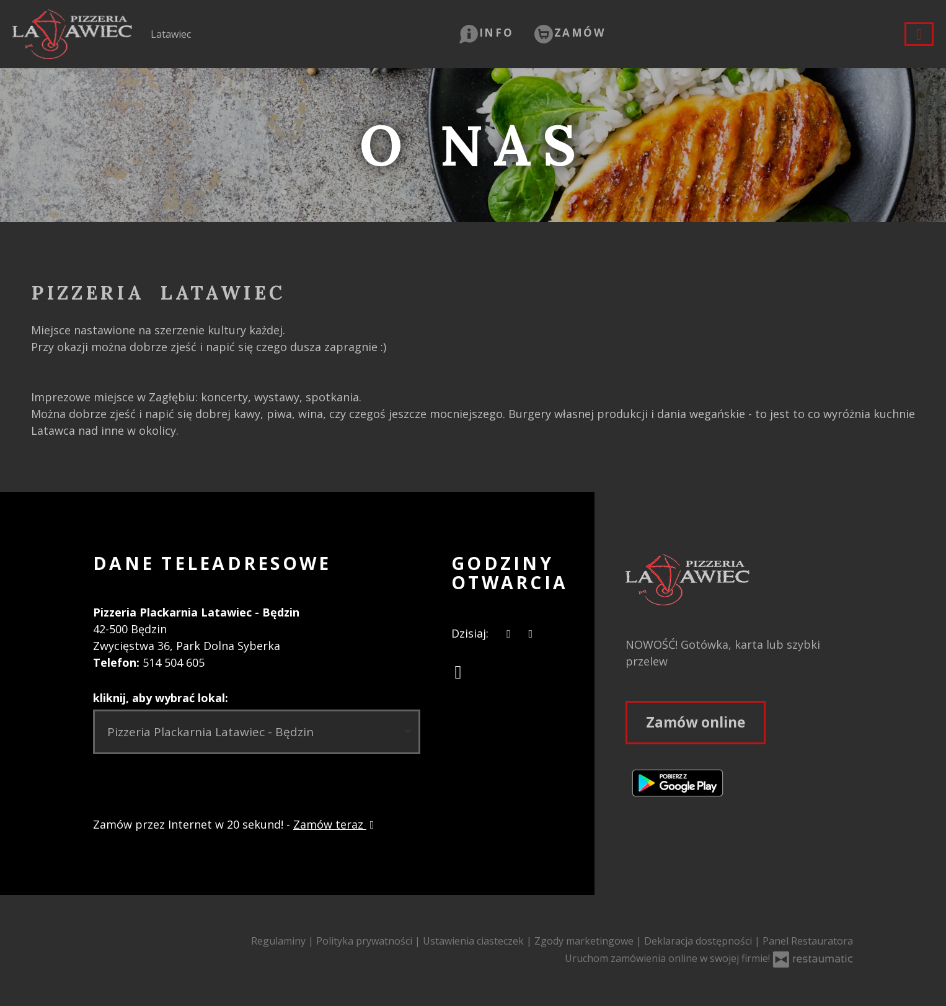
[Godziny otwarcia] (530, 633)
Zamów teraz (335, 824)
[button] (486, 32)
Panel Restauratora (808, 941)
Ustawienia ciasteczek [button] (474, 941)
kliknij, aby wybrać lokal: (160, 697)
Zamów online (695, 722)
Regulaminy (279, 941)
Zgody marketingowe (585, 941)
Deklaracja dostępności (699, 941)
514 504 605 (174, 662)
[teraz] (508, 633)
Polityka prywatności (365, 941)
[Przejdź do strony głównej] (739, 579)
